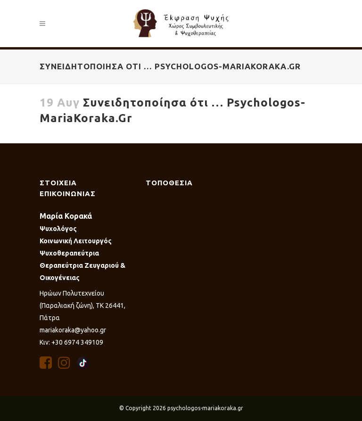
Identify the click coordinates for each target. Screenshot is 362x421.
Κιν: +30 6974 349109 (71, 342)
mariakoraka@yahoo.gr (73, 330)
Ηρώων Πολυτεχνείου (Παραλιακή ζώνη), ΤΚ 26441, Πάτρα (82, 305)
